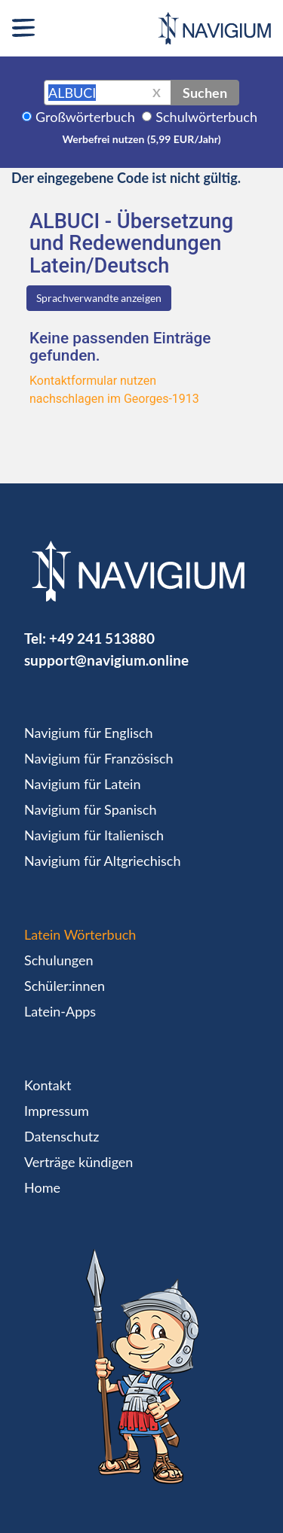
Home (42, 1187)
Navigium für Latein (82, 784)
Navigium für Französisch (99, 758)
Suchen (205, 92)
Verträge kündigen (78, 1162)
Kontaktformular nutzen (92, 380)
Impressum (56, 1110)
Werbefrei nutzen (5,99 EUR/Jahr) (141, 139)
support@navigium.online (106, 660)
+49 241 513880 (102, 638)
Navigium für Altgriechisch (102, 860)
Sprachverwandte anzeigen (98, 297)
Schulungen (58, 960)
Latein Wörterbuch (80, 934)
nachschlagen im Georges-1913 (114, 399)
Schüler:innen (64, 985)
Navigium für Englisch (88, 732)
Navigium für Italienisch (94, 835)
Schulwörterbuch (206, 116)
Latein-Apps (60, 1011)
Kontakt (47, 1085)
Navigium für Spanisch (90, 809)
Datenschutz (61, 1136)
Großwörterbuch (85, 116)
